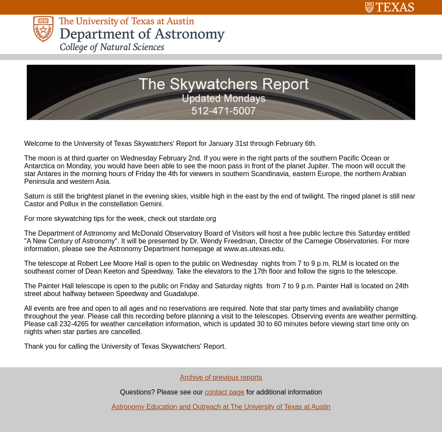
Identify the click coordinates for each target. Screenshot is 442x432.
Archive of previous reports (221, 377)
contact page (225, 392)
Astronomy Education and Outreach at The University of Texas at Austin (220, 406)
